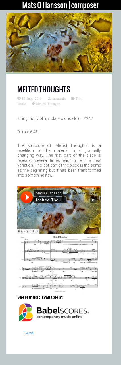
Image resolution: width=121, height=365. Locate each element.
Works (21, 103)
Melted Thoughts (48, 103)
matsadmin (58, 98)
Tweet (28, 332)
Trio (78, 98)
